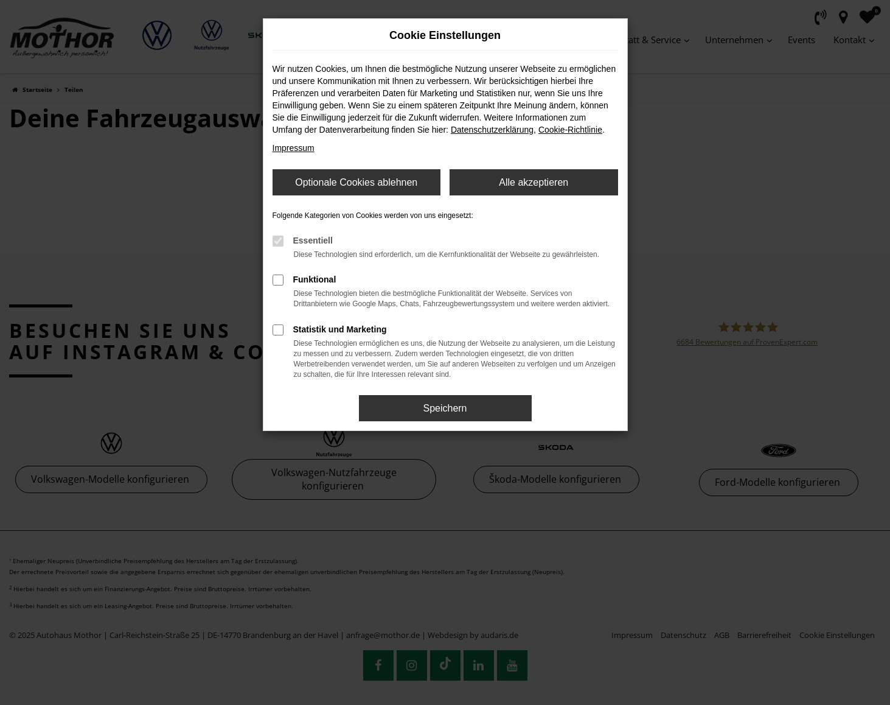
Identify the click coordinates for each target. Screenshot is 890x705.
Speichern (445, 408)
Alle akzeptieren (533, 182)
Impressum (294, 148)
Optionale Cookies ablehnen (356, 182)
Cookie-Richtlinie (570, 130)
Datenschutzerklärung (492, 130)
